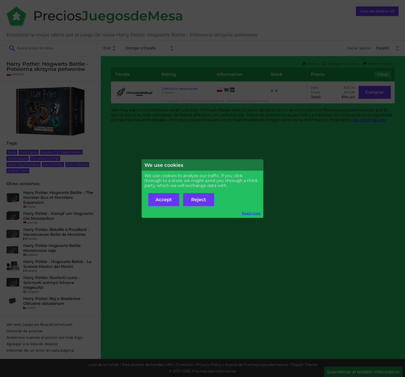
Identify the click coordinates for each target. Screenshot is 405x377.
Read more (251, 213)
